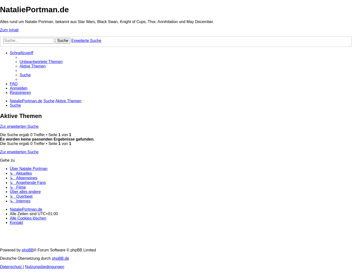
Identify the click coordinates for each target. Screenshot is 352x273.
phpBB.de (60, 258)
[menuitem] (41, 62)
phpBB (28, 250)
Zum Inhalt (9, 30)
